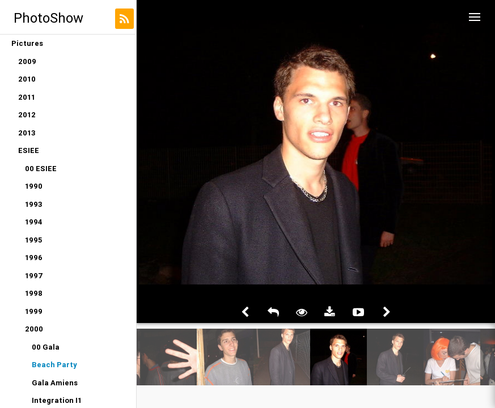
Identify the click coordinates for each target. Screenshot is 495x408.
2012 (27, 115)
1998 (34, 293)
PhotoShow (48, 18)
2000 (34, 329)
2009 (27, 61)
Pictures (27, 43)
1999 (34, 311)
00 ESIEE (41, 168)
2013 (27, 133)
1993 (34, 204)
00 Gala (46, 347)
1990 (34, 186)
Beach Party (54, 364)
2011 (26, 97)
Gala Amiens (55, 383)
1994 (34, 222)
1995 (33, 240)
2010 (27, 79)
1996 (34, 257)
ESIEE (28, 150)
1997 (34, 275)
